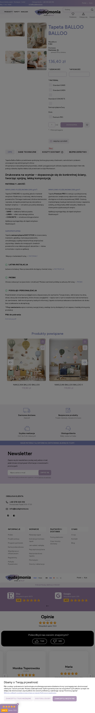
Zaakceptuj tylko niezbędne (18, 699)
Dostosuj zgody (42, 699)
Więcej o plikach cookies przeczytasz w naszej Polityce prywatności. (30, 693)
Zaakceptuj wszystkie (65, 699)
